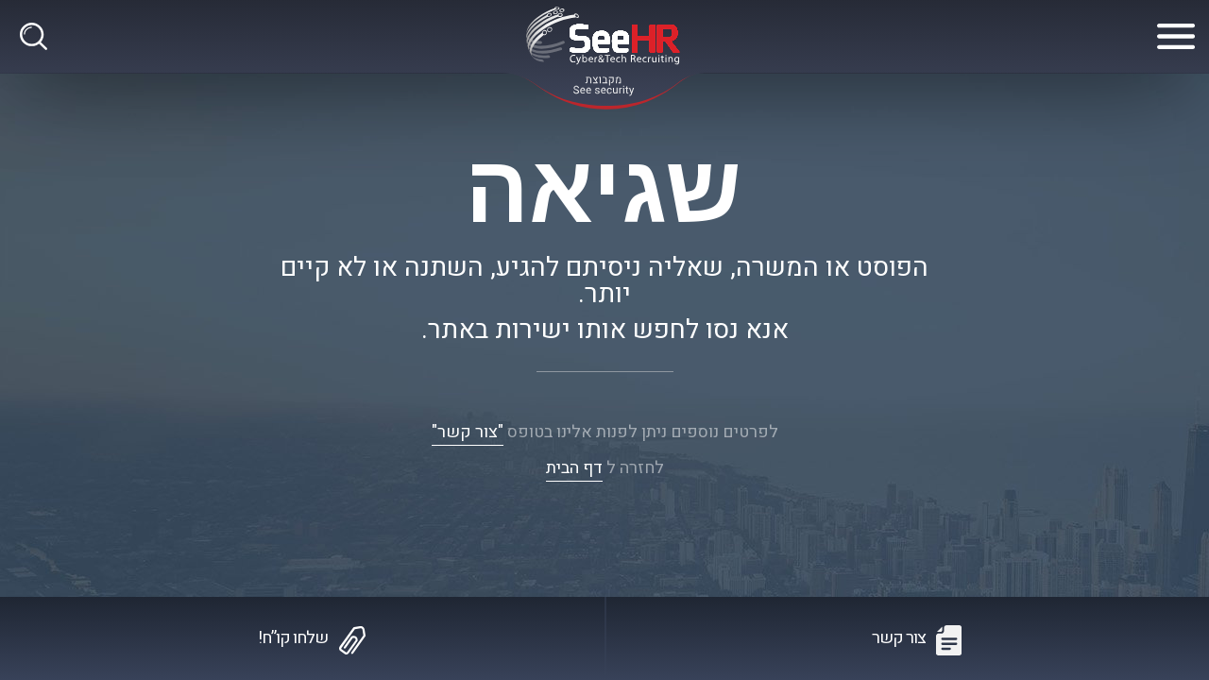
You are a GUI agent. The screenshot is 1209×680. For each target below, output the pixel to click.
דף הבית (574, 468)
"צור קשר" (467, 432)
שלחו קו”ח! (293, 638)
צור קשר (899, 638)
